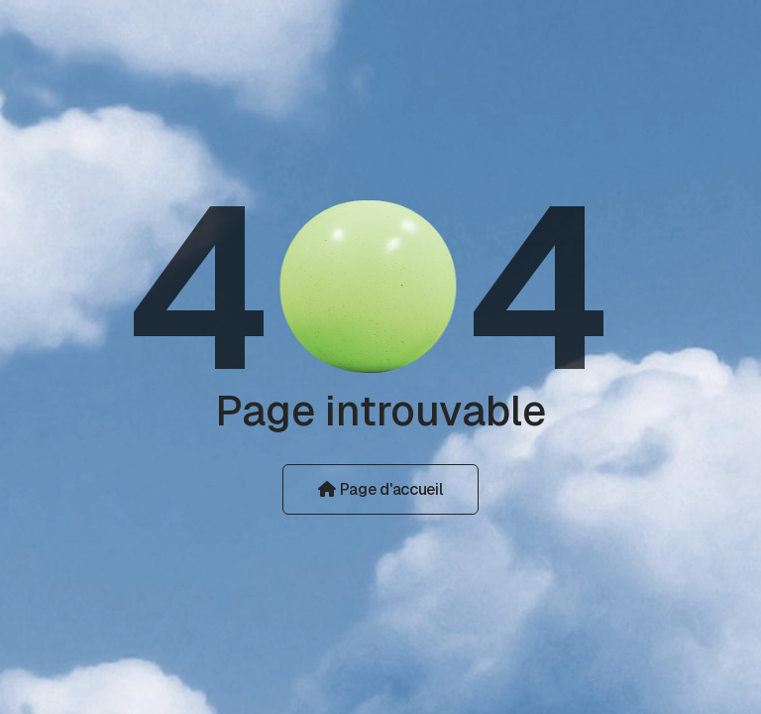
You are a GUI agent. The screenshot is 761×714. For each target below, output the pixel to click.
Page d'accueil (380, 489)
